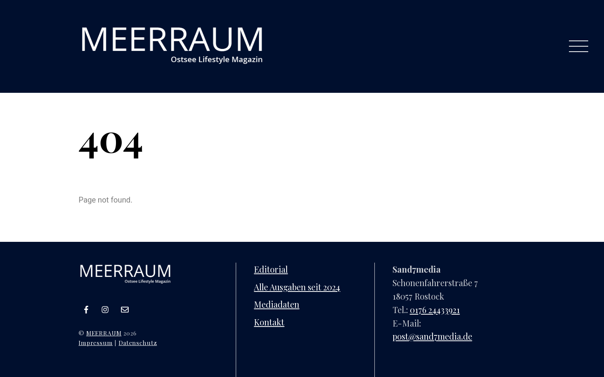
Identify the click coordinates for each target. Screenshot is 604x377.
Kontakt (269, 321)
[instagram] (105, 307)
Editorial (271, 269)
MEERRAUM (104, 333)
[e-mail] (125, 307)
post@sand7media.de (432, 336)
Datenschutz (138, 342)
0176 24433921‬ (435, 309)
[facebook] (86, 307)
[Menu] (578, 46)
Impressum (96, 342)
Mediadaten (276, 304)
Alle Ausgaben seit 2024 (297, 286)
